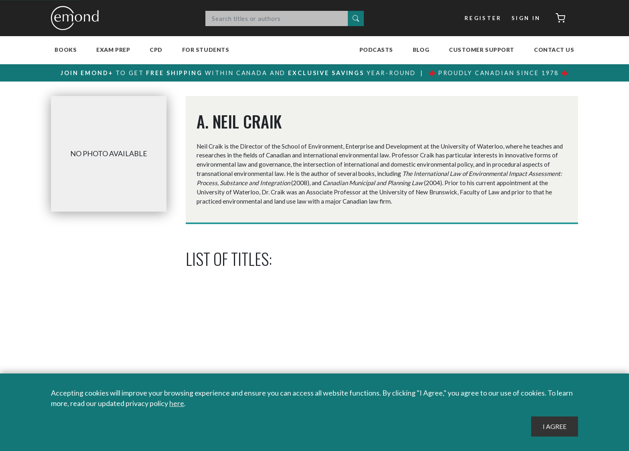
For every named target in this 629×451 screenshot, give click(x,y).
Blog (421, 49)
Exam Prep (113, 49)
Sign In (526, 18)
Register (483, 18)
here (176, 403)
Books (66, 49)
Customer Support (481, 49)
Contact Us (554, 49)
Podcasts (376, 49)
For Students (205, 49)
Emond (77, 18)
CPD (156, 49)
